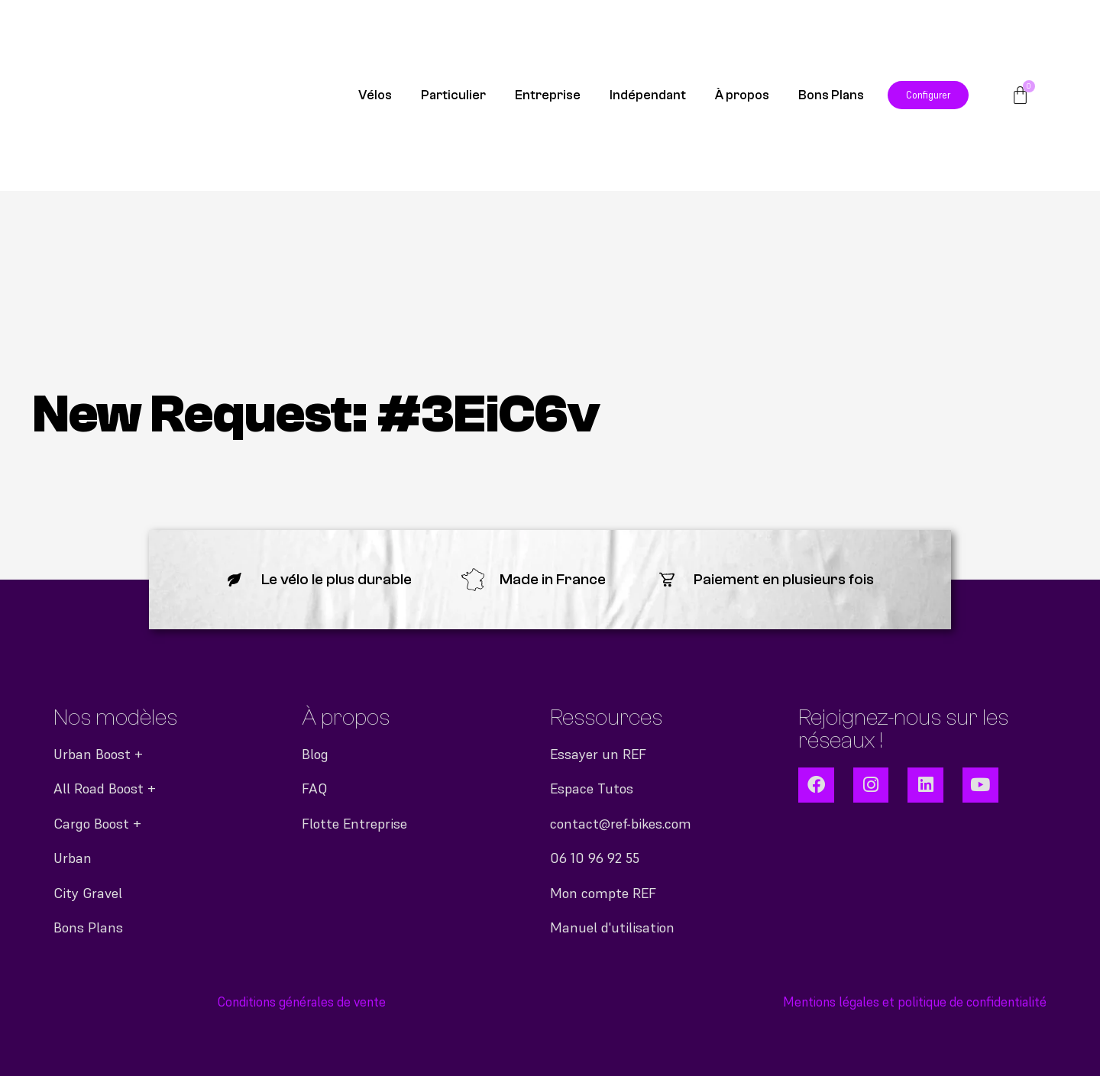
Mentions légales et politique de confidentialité (915, 1002)
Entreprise (548, 95)
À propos (742, 95)
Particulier (453, 95)
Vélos (375, 95)
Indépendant (648, 95)
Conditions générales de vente (302, 1002)
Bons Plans (831, 95)
